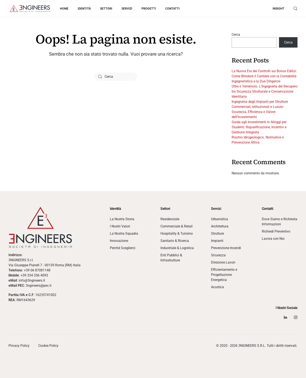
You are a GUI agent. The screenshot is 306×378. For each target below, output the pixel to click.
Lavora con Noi (273, 239)
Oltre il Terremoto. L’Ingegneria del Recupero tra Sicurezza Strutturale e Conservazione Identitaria (265, 91)
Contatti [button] (172, 8)
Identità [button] (84, 8)
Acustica (217, 287)
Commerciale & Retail (176, 226)
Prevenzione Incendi (226, 248)
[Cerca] (116, 76)
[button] (295, 8)
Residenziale (169, 219)
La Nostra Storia (122, 219)
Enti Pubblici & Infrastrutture (171, 257)
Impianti (217, 241)
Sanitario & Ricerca (174, 241)
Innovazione (119, 241)
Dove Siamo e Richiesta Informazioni (279, 221)
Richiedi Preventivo (276, 231)
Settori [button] (106, 8)
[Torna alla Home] (29, 8)
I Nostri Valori (120, 226)
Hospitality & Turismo (176, 233)
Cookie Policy (48, 346)
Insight (278, 8)
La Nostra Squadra (124, 233)
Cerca (236, 34)
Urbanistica (219, 219)
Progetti (149, 8)
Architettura (219, 226)
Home (64, 8)
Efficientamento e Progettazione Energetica (224, 275)
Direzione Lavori (223, 262)
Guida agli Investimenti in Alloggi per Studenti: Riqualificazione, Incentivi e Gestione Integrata (259, 127)
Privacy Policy (19, 346)
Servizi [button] (127, 8)
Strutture (217, 233)
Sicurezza (218, 255)
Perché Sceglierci (122, 248)
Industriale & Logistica (177, 248)
